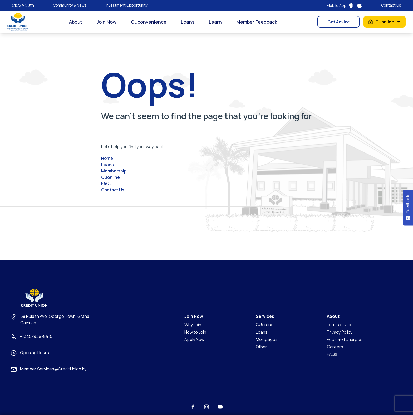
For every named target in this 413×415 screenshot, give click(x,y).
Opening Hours (34, 352)
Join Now (106, 22)
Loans (187, 22)
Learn (215, 22)
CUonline (384, 22)
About (75, 22)
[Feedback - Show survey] (408, 207)
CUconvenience (148, 22)
